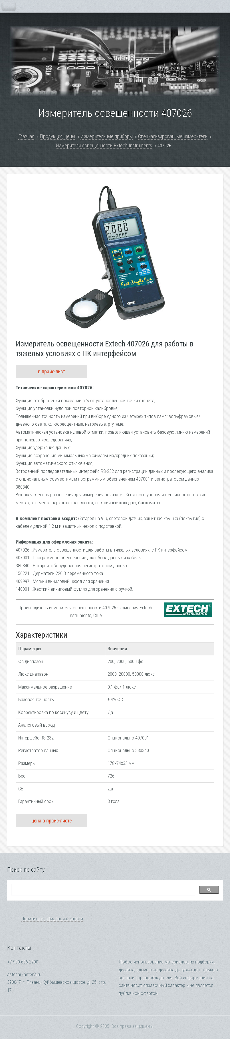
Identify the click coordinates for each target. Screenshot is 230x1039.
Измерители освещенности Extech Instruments (104, 145)
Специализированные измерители (172, 136)
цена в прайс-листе (51, 821)
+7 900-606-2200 (22, 962)
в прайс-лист (51, 371)
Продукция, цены (57, 136)
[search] (102, 889)
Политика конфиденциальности (52, 918)
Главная (26, 136)
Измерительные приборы (106, 136)
